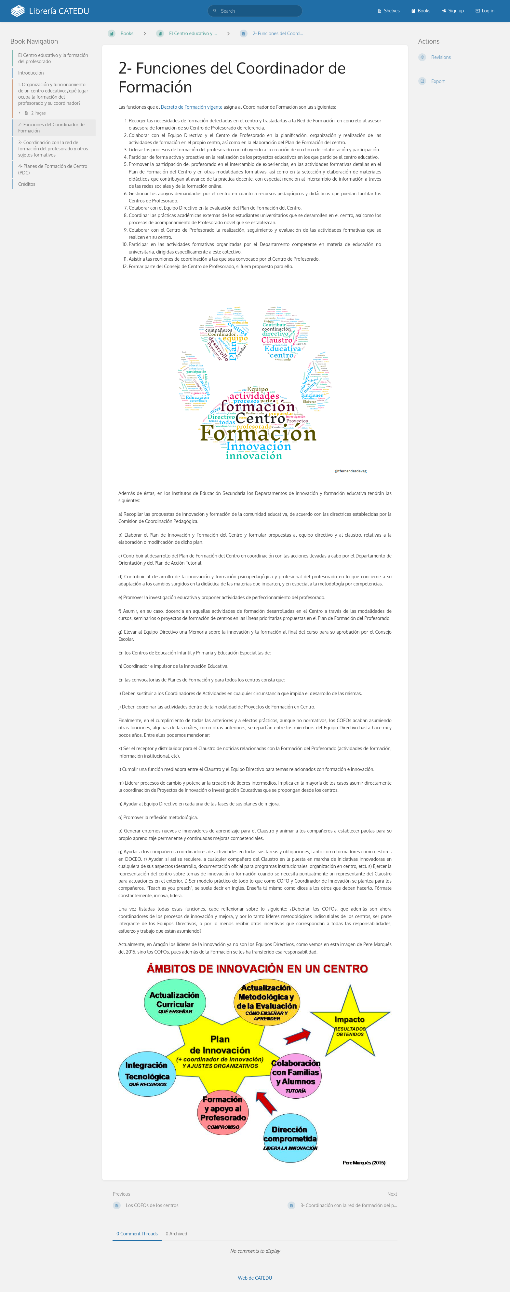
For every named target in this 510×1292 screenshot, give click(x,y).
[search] (255, 11)
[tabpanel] (255, 1251)
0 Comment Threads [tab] (137, 1233)
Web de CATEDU (255, 1278)
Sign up (453, 10)
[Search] (215, 11)
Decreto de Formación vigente (191, 107)
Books (420, 10)
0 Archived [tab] (176, 1233)
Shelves (388, 10)
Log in (485, 10)
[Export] (459, 81)
